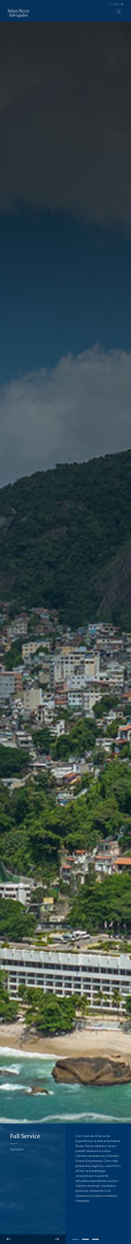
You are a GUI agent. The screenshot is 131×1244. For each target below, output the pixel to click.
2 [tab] (85, 1239)
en (116, 4)
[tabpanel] (98, 1168)
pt (111, 4)
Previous (9, 1239)
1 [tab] (75, 1239)
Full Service (25, 1136)
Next (57, 1239)
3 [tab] (95, 1239)
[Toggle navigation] (118, 11)
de (122, 4)
